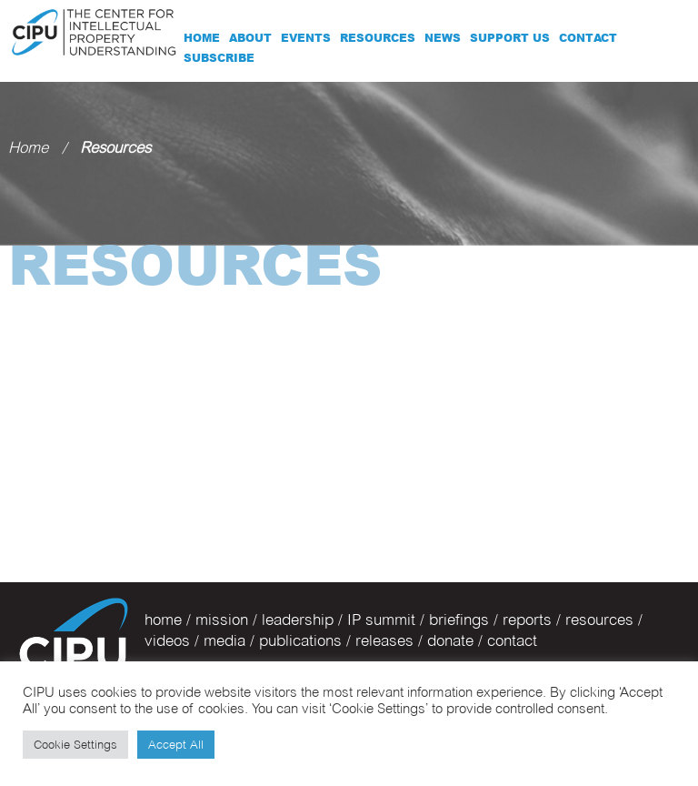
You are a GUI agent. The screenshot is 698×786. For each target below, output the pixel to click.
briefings (459, 619)
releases (384, 640)
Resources (377, 37)
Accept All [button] (176, 744)
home (163, 619)
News (442, 37)
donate (450, 640)
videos (167, 640)
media (224, 640)
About (250, 37)
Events (306, 37)
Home (202, 37)
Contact (588, 37)
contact (512, 640)
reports (527, 619)
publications (300, 640)
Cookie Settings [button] (75, 744)
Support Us (510, 37)
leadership (298, 619)
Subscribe (219, 58)
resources (599, 619)
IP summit (381, 619)
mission (221, 619)
